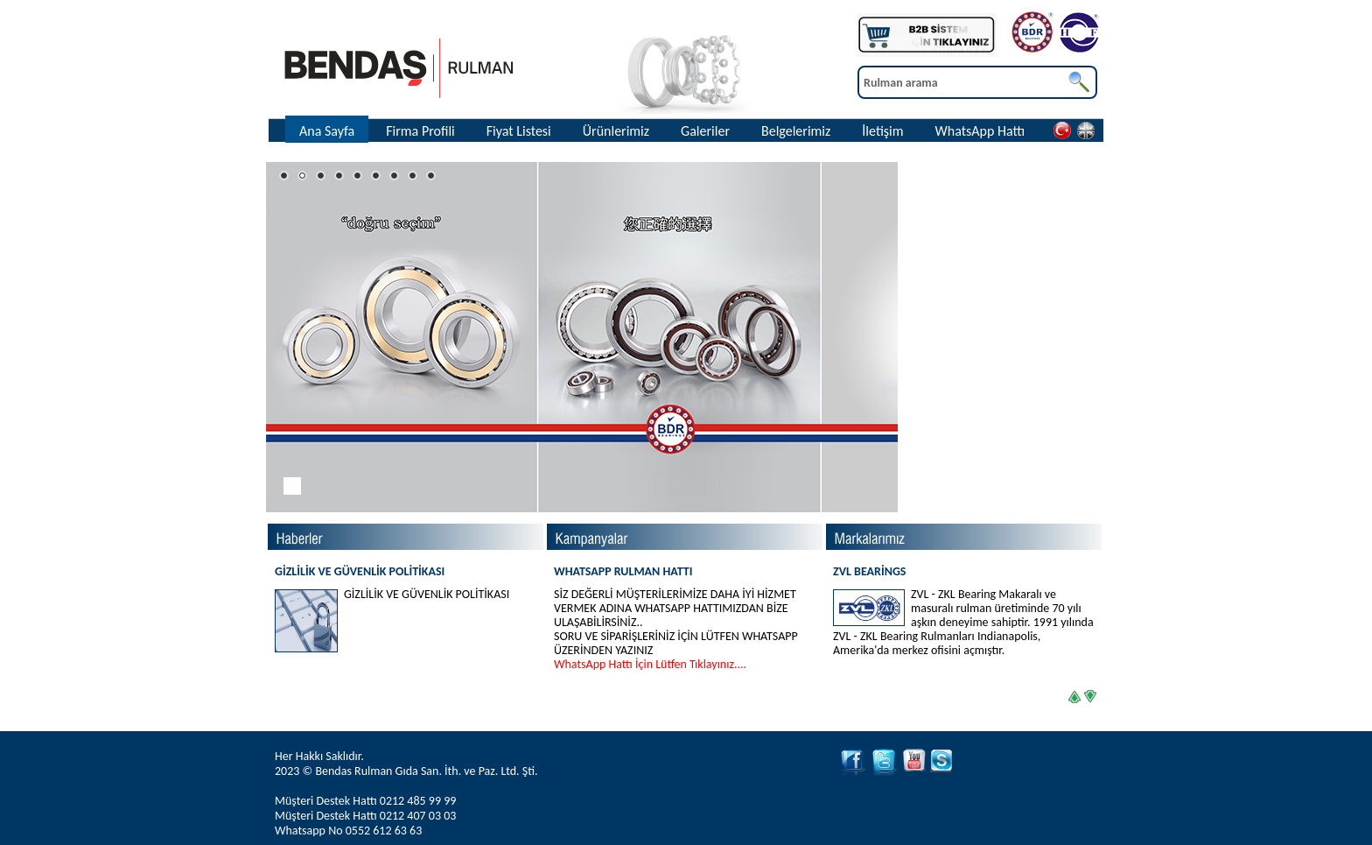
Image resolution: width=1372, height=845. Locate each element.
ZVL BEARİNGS (963, 611)
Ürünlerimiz (616, 131)
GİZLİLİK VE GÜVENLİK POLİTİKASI (359, 571)
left (1070, 692)
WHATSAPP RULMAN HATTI (684, 618)
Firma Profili (420, 131)
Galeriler (705, 131)
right (1089, 694)
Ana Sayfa (326, 131)
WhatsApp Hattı (980, 131)
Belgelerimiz (795, 131)
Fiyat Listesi (518, 131)
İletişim (882, 131)
